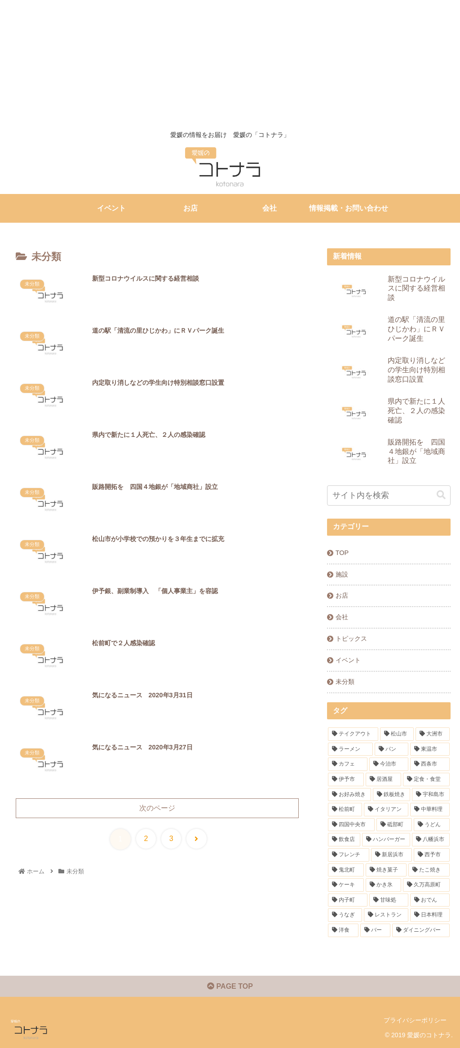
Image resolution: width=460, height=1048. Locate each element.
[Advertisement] (226, 63)
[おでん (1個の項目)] (429, 900)
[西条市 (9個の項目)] (429, 764)
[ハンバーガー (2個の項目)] (386, 839)
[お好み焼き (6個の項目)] (349, 794)
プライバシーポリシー (415, 1020)
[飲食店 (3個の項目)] (344, 839)
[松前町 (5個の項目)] (345, 809)
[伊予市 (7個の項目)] (345, 779)
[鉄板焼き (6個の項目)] (391, 794)
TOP (342, 552)
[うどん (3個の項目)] (431, 825)
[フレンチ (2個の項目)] (348, 855)
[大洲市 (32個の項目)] (432, 734)
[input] (388, 495)
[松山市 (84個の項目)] (397, 734)
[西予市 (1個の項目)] (431, 855)
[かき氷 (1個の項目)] (383, 885)
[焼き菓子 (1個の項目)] (386, 870)
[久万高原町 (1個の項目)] (426, 885)
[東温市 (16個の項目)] (429, 749)
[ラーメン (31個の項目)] (350, 749)
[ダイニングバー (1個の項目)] (420, 930)
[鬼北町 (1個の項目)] (345, 870)
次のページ (157, 808)
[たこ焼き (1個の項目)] (428, 870)
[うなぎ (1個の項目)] (345, 915)
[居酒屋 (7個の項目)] (383, 779)
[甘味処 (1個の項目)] (388, 900)
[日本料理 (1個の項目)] (429, 915)
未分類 (345, 681)
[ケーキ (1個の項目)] (345, 885)
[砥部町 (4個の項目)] (394, 825)
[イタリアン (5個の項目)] (386, 809)
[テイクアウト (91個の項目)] (353, 734)
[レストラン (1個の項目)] (386, 915)
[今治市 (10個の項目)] (388, 764)
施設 (342, 574)
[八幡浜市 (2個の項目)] (430, 839)
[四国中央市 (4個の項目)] (351, 825)
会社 (342, 617)
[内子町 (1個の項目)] (347, 900)
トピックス (351, 638)
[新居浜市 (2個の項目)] (391, 855)
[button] (441, 495)
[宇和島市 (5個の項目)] (430, 794)
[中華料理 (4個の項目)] (429, 809)
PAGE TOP (230, 986)
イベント (348, 660)
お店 (342, 595)
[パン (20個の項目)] (391, 749)
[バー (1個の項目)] (375, 930)
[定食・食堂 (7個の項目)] (426, 779)
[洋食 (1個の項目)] (343, 930)
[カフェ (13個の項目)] (347, 764)
